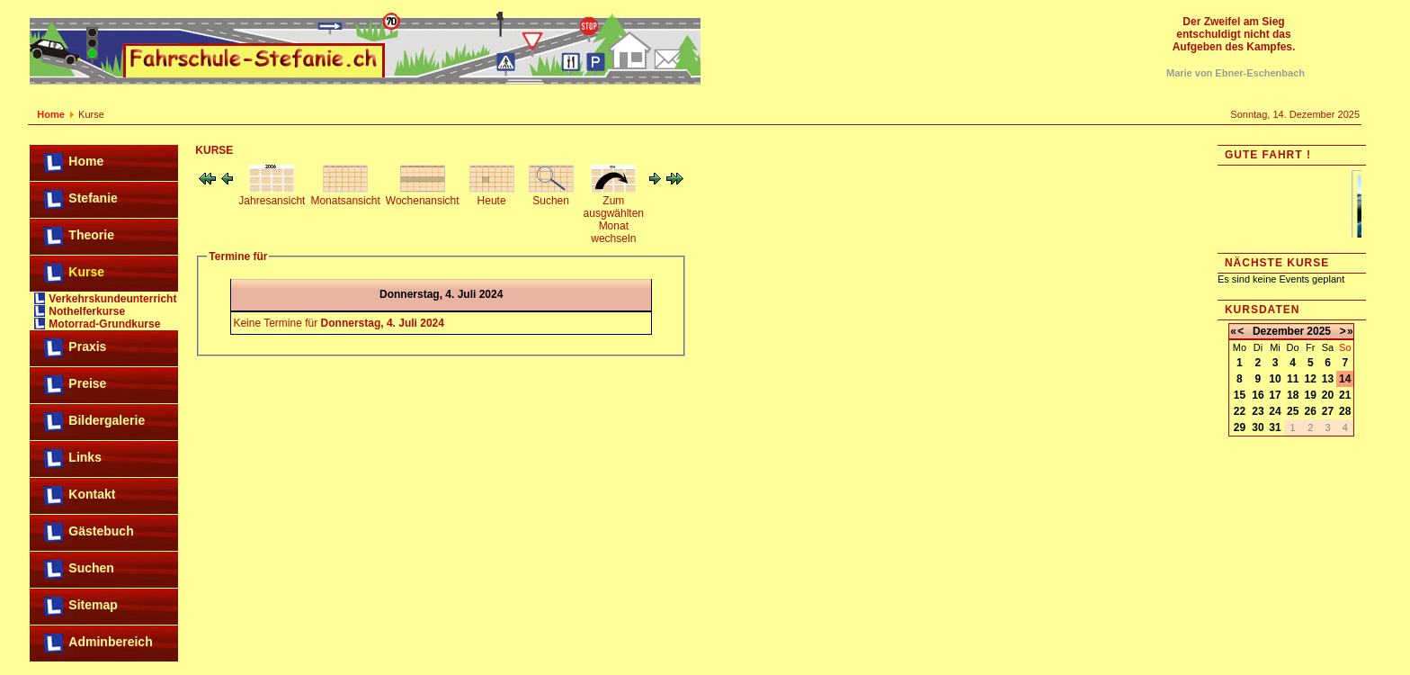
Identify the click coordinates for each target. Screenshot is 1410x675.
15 (1239, 395)
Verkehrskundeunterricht (112, 298)
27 (1328, 411)
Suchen (91, 568)
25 (1292, 411)
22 (1239, 411)
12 (1310, 379)
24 (1275, 411)
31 (1275, 427)
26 (1310, 411)
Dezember (1278, 331)
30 (1257, 427)
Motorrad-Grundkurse (104, 324)
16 (1257, 395)
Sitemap (92, 605)
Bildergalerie (106, 420)
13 (1328, 379)
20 (1328, 395)
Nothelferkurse (87, 311)
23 (1257, 411)
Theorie (91, 235)
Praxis (87, 346)
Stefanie (92, 198)
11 (1292, 379)
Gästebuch (100, 531)
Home (51, 114)
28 (1345, 411)
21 (1345, 395)
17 (1275, 395)
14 (1345, 379)
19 (1310, 395)
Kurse (86, 272)
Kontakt (91, 494)
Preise (87, 383)
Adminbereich (110, 641)
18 (1292, 395)
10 (1275, 379)
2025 (1319, 331)
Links (85, 457)
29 (1239, 427)
